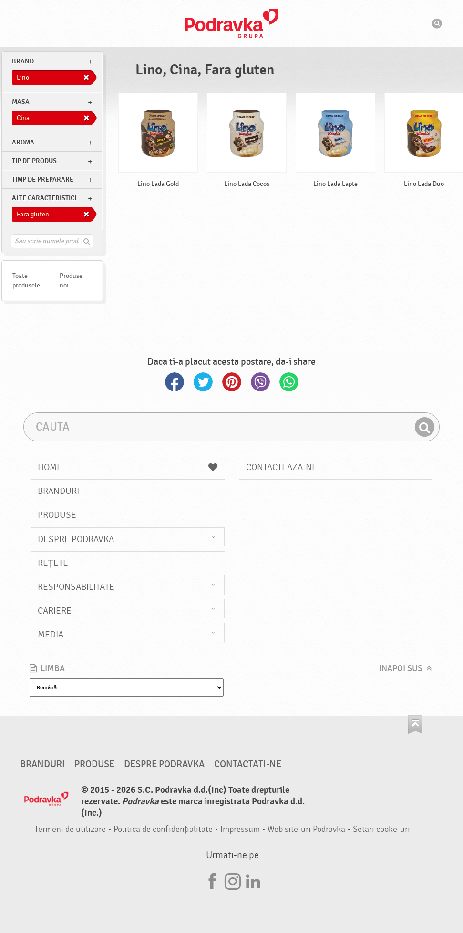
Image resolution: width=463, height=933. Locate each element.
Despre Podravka (76, 539)
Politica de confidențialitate (163, 829)
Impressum (240, 829)
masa (21, 102)
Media (50, 634)
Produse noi (71, 280)
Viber (260, 381)
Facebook (174, 381)
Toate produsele (26, 280)
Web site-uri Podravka (306, 829)
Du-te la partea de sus (415, 724)
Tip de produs (34, 161)
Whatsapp (288, 381)
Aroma (23, 142)
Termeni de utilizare (70, 829)
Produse (57, 515)
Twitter (203, 381)
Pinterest (231, 381)
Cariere (55, 610)
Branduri (58, 491)
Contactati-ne (247, 764)
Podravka (232, 23)
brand (23, 61)
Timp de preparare (42, 179)
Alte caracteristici (44, 198)
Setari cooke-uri (381, 829)
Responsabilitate (76, 587)
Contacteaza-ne (281, 467)
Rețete (53, 563)
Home (127, 467)
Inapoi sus (400, 669)
